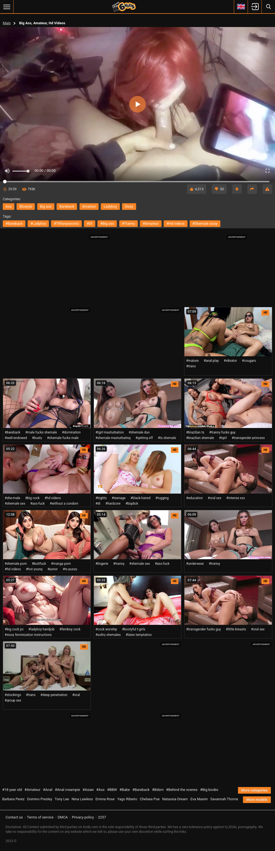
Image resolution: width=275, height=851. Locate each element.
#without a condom (64, 503)
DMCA (63, 817)
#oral (76, 695)
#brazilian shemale (200, 438)
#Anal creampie (67, 790)
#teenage (118, 498)
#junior (52, 569)
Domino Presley (39, 799)
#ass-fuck (37, 503)
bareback (66, 206)
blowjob (25, 206)
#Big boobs (209, 790)
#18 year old (12, 790)
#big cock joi (14, 629)
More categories (254, 790)
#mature (192, 361)
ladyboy (110, 206)
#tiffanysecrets (66, 223)
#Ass (100, 790)
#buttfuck (39, 564)
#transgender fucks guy (203, 629)
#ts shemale (167, 438)
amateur (89, 206)
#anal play (211, 361)
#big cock (32, 498)
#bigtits (101, 498)
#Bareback (140, 790)
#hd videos (175, 223)
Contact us (14, 817)
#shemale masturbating (113, 438)
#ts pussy (70, 569)
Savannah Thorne (224, 799)
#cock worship (106, 629)
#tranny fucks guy (222, 432)
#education (194, 498)
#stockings (13, 695)
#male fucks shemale (41, 432)
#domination (71, 432)
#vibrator (230, 361)
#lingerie (102, 564)
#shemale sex (15, 503)
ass (9, 206)
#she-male (12, 498)
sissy (129, 206)
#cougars (249, 361)
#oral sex (214, 498)
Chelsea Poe (150, 799)
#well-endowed (16, 438)
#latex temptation (139, 635)
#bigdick (131, 503)
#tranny (128, 223)
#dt (89, 223)
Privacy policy (83, 817)
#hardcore (113, 503)
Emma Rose (105, 799)
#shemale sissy (205, 223)
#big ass (107, 223)
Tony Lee (62, 799)
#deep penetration (54, 695)
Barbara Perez (13, 799)
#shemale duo (139, 432)
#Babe (125, 790)
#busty (37, 438)
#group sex (13, 700)
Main (7, 23)
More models (257, 800)
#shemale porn (16, 564)
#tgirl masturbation (110, 432)
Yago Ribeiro (127, 799)
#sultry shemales (108, 635)
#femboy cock (69, 629)
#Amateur (33, 790)
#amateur (151, 223)
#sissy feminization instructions (28, 635)
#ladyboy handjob (41, 629)
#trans (191, 366)
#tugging (162, 498)
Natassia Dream (175, 799)
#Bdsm (158, 790)
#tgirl (223, 438)
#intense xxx (235, 498)
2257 (102, 817)
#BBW (112, 790)
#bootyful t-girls (133, 629)
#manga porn (61, 564)
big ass (46, 206)
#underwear (195, 564)
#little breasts (236, 629)
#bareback (14, 223)
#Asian (88, 790)
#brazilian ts (195, 432)
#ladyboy (38, 223)
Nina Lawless (82, 799)
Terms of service (40, 817)
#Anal (47, 790)
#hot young (34, 569)
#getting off (144, 438)
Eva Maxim (199, 799)
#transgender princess (248, 438)
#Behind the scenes (182, 790)
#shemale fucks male (63, 438)
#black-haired (140, 498)
